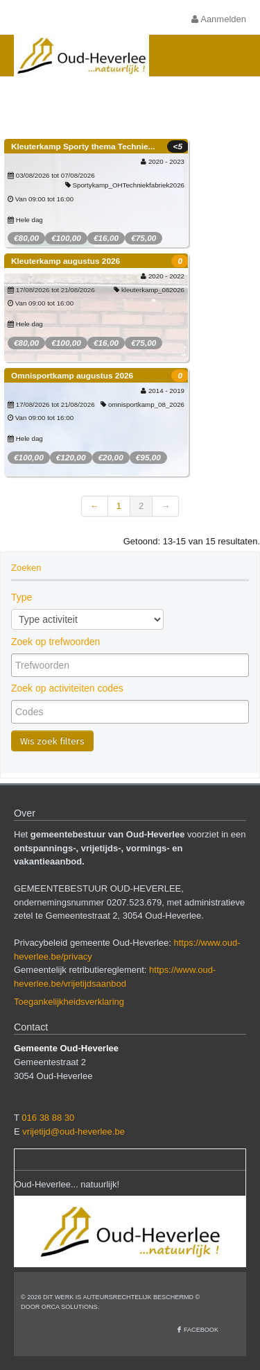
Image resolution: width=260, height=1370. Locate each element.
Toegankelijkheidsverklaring (69, 1001)
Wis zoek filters (52, 741)
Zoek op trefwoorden (55, 641)
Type (21, 597)
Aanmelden (218, 19)
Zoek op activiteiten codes (67, 688)
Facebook (201, 1329)
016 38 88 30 (47, 1117)
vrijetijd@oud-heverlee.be (73, 1131)
